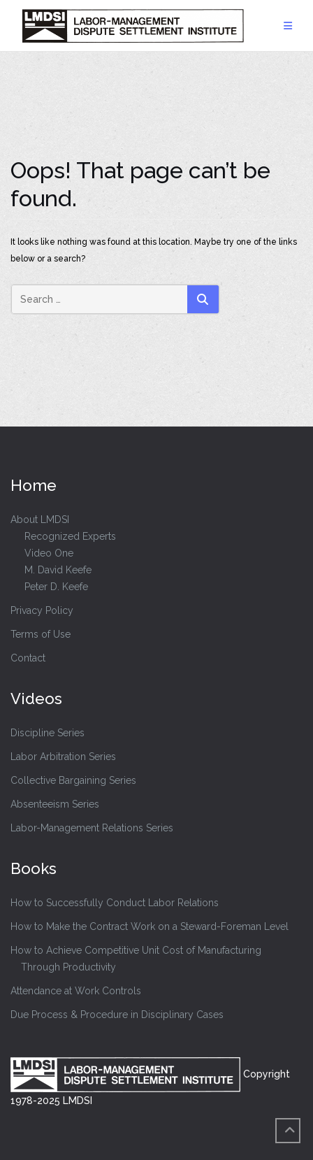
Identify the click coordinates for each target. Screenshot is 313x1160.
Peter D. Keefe (56, 586)
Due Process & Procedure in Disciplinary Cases (117, 1014)
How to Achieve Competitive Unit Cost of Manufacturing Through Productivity (135, 959)
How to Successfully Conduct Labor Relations (114, 902)
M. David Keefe (58, 569)
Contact (27, 658)
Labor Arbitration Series (63, 756)
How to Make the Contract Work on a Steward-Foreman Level (149, 926)
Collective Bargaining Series (73, 780)
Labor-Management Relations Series (91, 827)
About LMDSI (39, 519)
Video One (48, 553)
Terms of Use (40, 634)
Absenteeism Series (54, 804)
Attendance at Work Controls (75, 990)
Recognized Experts (70, 536)
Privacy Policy (41, 610)
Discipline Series (47, 732)
